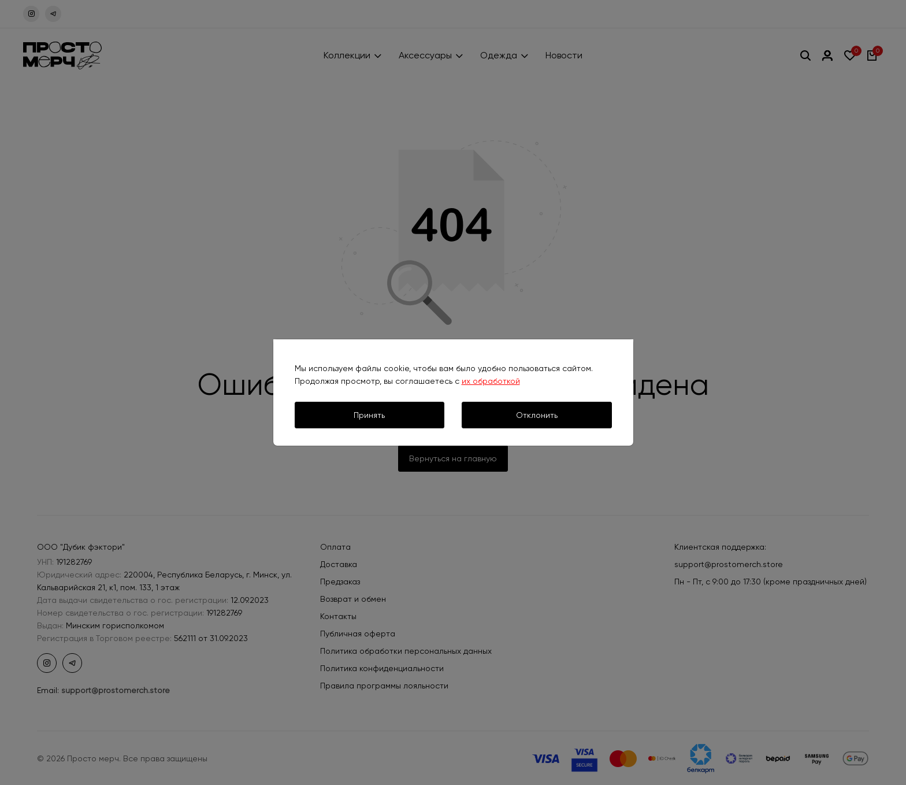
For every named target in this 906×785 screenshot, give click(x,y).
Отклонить (537, 415)
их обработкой (491, 381)
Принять (369, 415)
